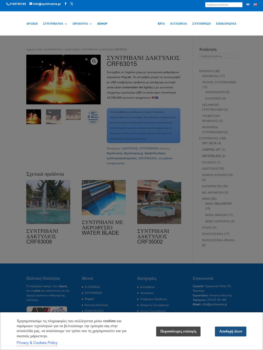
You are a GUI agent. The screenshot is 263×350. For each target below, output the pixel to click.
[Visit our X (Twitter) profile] (71, 4)
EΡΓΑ (161, 24)
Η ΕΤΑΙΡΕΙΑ (178, 24)
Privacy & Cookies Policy (37, 342)
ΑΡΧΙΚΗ (32, 24)
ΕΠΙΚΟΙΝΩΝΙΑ (226, 24)
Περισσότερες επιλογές (178, 331)
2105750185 (17, 4)
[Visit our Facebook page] (65, 4)
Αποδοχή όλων (230, 331)
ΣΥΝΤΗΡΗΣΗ (201, 24)
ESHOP (103, 24)
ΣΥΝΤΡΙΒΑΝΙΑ (54, 24)
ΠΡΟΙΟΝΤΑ (80, 24)
